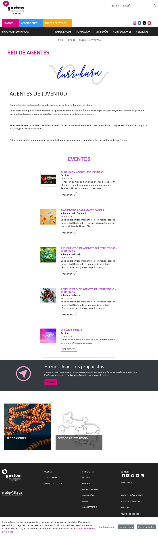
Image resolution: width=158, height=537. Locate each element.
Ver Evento (68, 194)
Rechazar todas (146, 526)
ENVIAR (50, 382)
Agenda (86, 477)
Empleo (86, 483)
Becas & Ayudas (90, 489)
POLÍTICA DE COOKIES (130, 514)
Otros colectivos (53, 483)
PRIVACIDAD (126, 507)
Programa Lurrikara (90, 39)
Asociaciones (50, 477)
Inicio (60, 39)
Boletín (127, 5)
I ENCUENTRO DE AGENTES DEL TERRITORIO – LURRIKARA (88, 290)
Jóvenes (71, 39)
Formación (88, 495)
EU (117, 5)
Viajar (85, 501)
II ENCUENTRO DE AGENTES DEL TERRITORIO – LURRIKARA (89, 249)
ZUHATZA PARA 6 (71, 330)
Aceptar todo (126, 526)
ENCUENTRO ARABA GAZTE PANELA (82, 210)
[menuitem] (10, 23)
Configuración (106, 526)
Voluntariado (89, 507)
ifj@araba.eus (126, 482)
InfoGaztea (88, 471)
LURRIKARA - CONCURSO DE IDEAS (82, 172)
